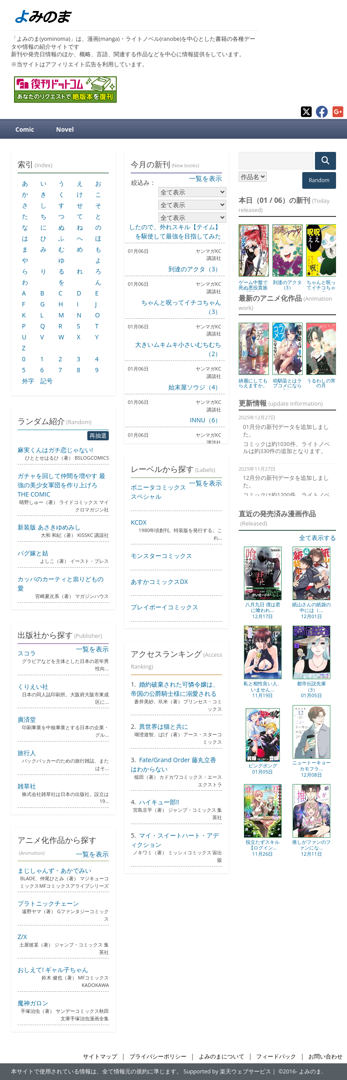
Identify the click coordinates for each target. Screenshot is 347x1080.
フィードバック (276, 1056)
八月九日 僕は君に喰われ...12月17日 (262, 610)
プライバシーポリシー (157, 1056)
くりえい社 (33, 686)
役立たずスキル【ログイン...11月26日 (262, 848)
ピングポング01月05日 (262, 768)
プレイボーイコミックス (164, 607)
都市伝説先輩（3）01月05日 (311, 689)
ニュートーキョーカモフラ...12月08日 (311, 768)
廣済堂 (27, 719)
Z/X (22, 936)
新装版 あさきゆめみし (49, 527)
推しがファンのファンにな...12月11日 (311, 848)
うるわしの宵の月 (321, 383)
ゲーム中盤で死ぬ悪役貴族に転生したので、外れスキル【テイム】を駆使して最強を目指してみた (175, 226)
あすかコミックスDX (159, 581)
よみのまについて (221, 1056)
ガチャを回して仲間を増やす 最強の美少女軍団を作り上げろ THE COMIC (61, 485)
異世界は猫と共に (163, 726)
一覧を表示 (205, 178)
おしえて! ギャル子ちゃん (53, 969)
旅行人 (27, 753)
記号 (46, 381)
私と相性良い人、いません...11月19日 (262, 689)
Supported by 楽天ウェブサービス (227, 1071)
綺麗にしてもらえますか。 (253, 383)
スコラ (27, 653)
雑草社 (27, 786)
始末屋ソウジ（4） (194, 387)
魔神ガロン (33, 1003)
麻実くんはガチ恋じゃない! (55, 450)
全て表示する (317, 537)
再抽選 (98, 435)
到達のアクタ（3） (194, 269)
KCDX (139, 522)
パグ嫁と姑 (33, 553)
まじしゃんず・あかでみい (54, 870)
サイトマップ (100, 1056)
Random (319, 180)
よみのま (310, 1071)
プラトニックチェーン (48, 903)
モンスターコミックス (161, 555)
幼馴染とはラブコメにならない (287, 385)
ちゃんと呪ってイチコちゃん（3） (321, 287)
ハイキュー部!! (159, 802)
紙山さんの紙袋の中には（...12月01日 (311, 610)
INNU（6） (205, 420)
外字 (28, 381)
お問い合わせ (325, 1056)
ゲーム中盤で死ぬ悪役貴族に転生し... (253, 287)
